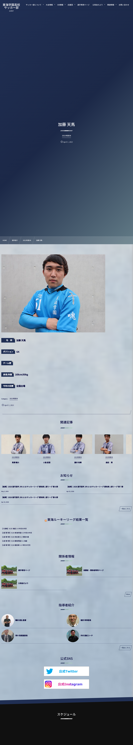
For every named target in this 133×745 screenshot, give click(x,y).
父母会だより (23, 583)
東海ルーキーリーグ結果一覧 (67, 519)
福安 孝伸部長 (86, 620)
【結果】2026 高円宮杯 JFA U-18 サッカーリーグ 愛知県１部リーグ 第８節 (29, 486)
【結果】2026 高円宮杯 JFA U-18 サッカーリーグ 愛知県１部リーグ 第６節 (29, 497)
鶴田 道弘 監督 (20, 620)
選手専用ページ (24, 570)
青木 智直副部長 (21, 635)
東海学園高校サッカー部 (11, 6)
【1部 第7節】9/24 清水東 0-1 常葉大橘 (15, 537)
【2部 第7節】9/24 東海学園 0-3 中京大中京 (16, 533)
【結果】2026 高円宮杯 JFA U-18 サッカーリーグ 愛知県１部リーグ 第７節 (94, 486)
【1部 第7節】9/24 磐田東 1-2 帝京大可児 (15, 545)
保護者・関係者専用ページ (93, 570)
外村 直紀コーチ (87, 635)
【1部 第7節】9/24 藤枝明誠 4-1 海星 (14, 541)
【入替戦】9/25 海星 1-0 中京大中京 (14, 529)
